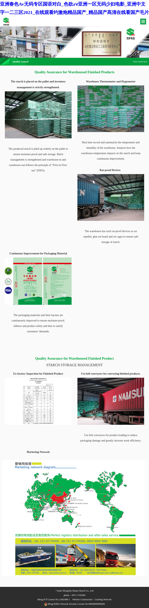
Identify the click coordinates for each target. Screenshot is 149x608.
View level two (140, 61)
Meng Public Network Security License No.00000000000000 (74, 604)
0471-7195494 (78, 595)
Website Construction (82, 599)
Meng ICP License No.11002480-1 (53, 599)
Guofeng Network (103, 599)
